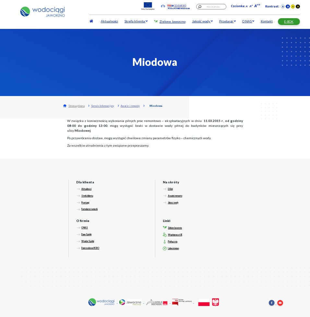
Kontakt (267, 21)
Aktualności (109, 21)
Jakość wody (202, 21)
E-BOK (288, 21)
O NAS (248, 21)
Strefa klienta (136, 21)
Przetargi (227, 21)
